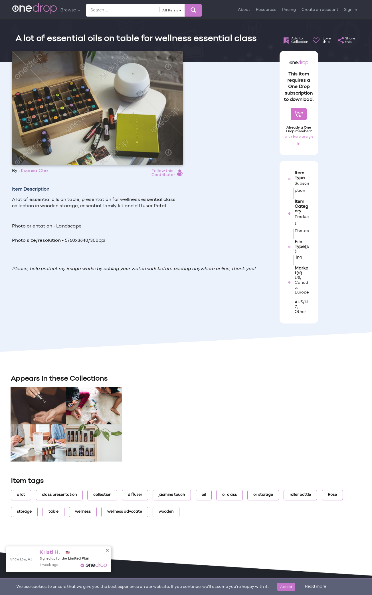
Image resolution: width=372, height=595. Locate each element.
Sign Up (298, 113)
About (244, 10)
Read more (315, 586)
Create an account (320, 10)
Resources (266, 10)
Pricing (289, 10)
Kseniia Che (34, 171)
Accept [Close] (286, 586)
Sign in (350, 10)
